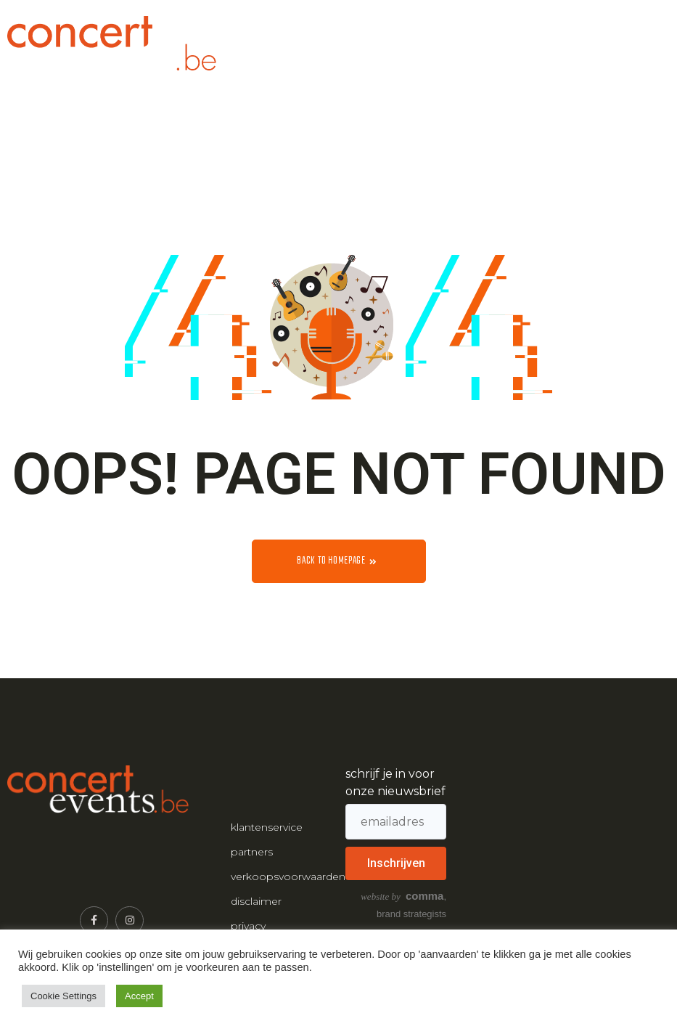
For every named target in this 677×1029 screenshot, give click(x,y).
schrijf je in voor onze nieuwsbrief (395, 782)
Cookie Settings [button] (63, 996)
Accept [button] (139, 996)
